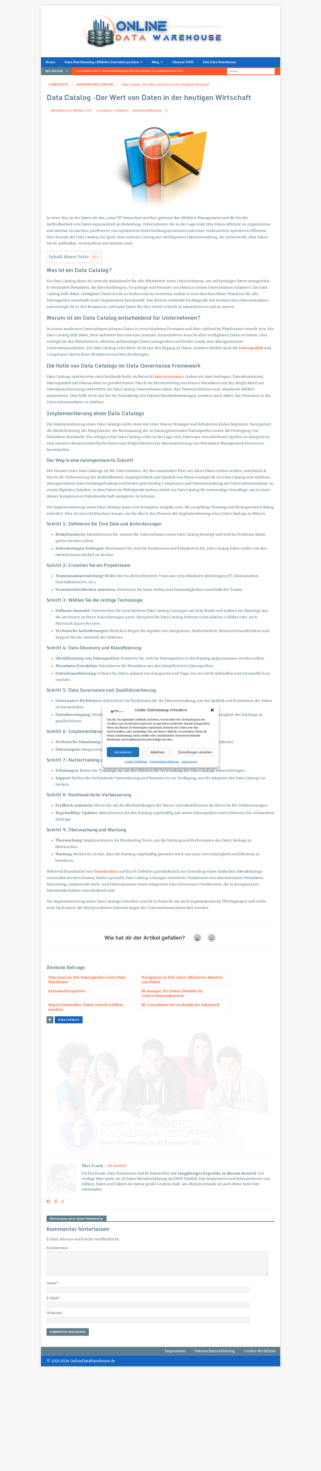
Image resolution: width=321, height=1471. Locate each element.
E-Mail (52, 1397)
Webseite (54, 1412)
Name (52, 1382)
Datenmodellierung (146, 110)
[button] (212, 710)
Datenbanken (105, 871)
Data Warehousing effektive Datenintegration (101, 62)
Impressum (189, 761)
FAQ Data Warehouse (219, 62)
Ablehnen (157, 752)
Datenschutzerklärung (164, 761)
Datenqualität (251, 348)
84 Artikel (117, 1265)
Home (50, 62)
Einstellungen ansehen (195, 752)
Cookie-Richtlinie (135, 761)
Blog (155, 62)
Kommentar (57, 1347)
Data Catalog (68, 1019)
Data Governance (168, 376)
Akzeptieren (123, 752)
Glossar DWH (183, 62)
